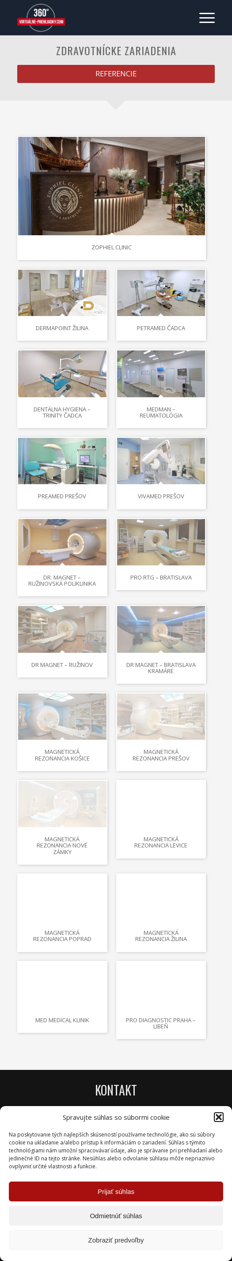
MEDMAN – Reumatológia (161, 412)
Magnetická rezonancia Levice (160, 842)
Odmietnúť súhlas (116, 1216)
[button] (218, 1117)
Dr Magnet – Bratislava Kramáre (161, 668)
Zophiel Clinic (111, 247)
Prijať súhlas (116, 1191)
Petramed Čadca (161, 328)
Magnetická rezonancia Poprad (62, 936)
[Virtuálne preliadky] (96, 17)
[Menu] (202, 17)
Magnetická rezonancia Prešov (161, 755)
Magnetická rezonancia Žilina (161, 936)
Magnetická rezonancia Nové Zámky (62, 845)
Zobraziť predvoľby (116, 1240)
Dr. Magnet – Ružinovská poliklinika (62, 580)
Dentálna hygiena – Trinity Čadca (62, 412)
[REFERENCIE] (115, 74)
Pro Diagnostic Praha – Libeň (161, 1023)
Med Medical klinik (62, 1020)
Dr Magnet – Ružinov (62, 665)
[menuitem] (202, 17)
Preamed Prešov (62, 496)
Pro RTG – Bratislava (161, 577)
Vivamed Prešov (161, 496)
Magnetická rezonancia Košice (62, 755)
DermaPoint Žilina (62, 328)
